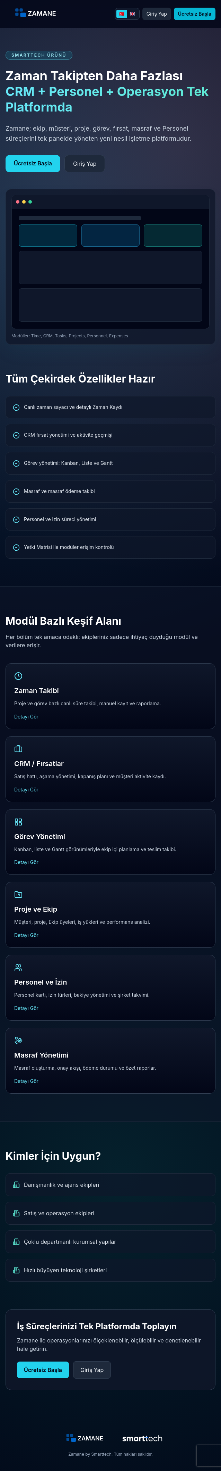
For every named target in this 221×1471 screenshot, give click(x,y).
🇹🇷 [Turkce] (121, 13)
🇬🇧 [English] (132, 13)
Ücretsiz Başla (194, 14)
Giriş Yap (157, 14)
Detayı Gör (26, 717)
